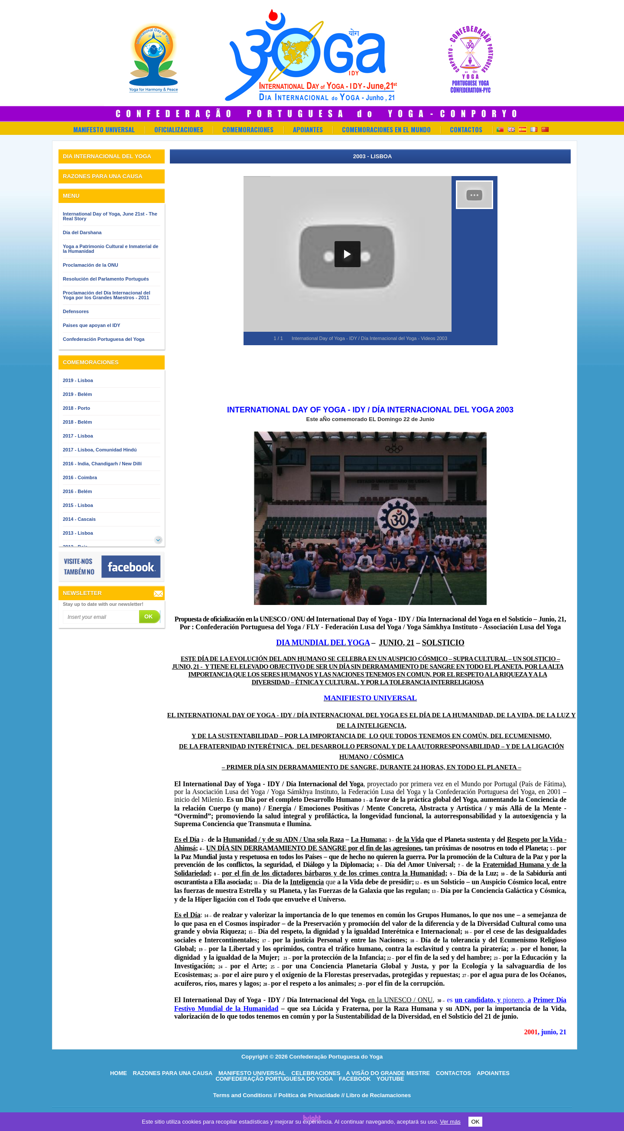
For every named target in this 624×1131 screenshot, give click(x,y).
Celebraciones (316, 1073)
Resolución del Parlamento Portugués (106, 278)
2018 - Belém (77, 422)
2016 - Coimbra (80, 477)
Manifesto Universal (104, 129)
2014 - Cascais (79, 519)
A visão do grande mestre (388, 1073)
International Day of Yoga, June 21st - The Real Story (110, 216)
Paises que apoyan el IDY (91, 325)
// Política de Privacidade (307, 1095)
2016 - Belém (77, 491)
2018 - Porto (76, 408)
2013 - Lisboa (78, 533)
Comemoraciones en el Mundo (386, 129)
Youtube (390, 1078)
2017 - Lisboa (78, 435)
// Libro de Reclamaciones (376, 1095)
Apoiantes (308, 129)
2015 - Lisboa (78, 505)
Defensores (76, 311)
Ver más (450, 1121)
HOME (118, 1073)
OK (475, 1121)
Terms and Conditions (242, 1095)
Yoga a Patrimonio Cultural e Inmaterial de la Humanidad (110, 249)
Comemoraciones (247, 129)
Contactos (466, 129)
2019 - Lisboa (78, 380)
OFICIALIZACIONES (178, 129)
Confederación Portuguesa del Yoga (103, 339)
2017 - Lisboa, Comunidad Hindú (100, 449)
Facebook (355, 1078)
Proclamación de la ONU (90, 265)
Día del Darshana (82, 232)
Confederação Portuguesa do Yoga (274, 1078)
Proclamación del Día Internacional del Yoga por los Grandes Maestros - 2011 (106, 295)
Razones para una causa (173, 1073)
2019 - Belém (77, 394)
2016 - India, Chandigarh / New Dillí (102, 463)
